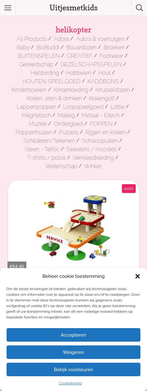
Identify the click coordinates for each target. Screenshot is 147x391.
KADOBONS (103, 81)
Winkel (93, 166)
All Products (32, 39)
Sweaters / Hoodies (91, 149)
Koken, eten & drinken (54, 98)
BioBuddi (47, 47)
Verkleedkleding (93, 157)
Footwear (111, 55)
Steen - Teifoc (42, 149)
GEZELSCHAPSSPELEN (91, 64)
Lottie (117, 106)
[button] (137, 276)
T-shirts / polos (46, 157)
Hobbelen (78, 72)
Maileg (66, 115)
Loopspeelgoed (83, 106)
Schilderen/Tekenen (49, 140)
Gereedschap (36, 64)
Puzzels (68, 132)
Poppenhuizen (33, 132)
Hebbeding (45, 72)
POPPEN (101, 123)
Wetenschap (61, 166)
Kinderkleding (71, 89)
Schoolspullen (100, 140)
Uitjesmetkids (74, 7)
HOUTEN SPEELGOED (52, 81)
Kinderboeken (29, 89)
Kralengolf (101, 98)
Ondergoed (68, 123)
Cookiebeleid (70, 383)
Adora (61, 39)
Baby (23, 47)
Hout (104, 72)
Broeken (113, 47)
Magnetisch (36, 115)
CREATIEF (80, 55)
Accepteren (74, 335)
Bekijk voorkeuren (73, 369)
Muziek (38, 123)
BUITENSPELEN (39, 55)
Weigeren (73, 352)
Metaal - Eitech (101, 115)
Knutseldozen (112, 89)
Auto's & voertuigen (100, 39)
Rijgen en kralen (105, 132)
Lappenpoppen (36, 106)
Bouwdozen (81, 47)
